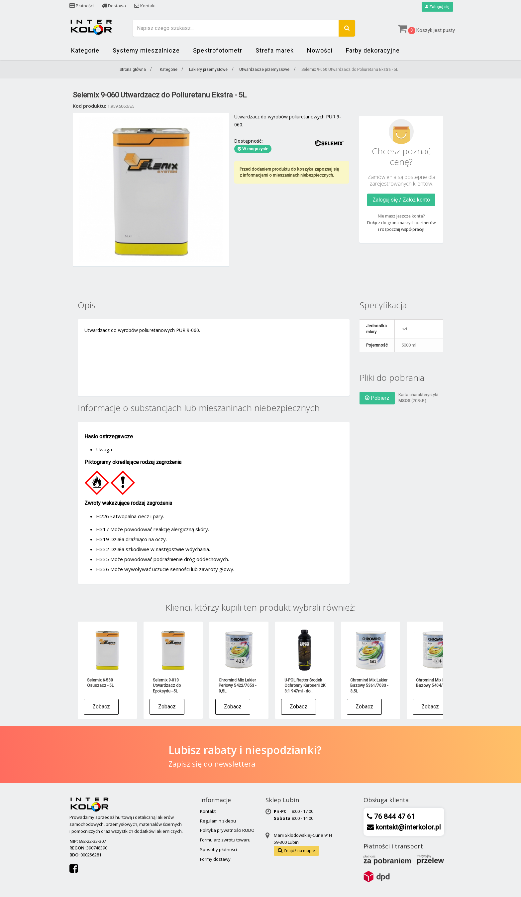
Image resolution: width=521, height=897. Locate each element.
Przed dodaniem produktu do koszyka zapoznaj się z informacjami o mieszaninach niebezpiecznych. (289, 172)
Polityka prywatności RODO (227, 830)
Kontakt (145, 6)
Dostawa (114, 6)
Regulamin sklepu (218, 821)
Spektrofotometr (217, 50)
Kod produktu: (89, 106)
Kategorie (85, 50)
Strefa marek (275, 50)
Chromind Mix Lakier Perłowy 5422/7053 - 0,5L (237, 685)
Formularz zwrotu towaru (225, 840)
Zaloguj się (437, 6)
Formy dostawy (215, 859)
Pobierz (377, 398)
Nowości (320, 50)
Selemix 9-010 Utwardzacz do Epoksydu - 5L (167, 685)
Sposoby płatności (218, 849)
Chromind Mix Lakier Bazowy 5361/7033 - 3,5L (369, 685)
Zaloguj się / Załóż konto (401, 200)
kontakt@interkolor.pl (407, 827)
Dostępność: (248, 141)
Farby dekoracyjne (373, 50)
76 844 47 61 (393, 817)
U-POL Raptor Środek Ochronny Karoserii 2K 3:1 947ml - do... (304, 685)
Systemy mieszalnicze (146, 50)
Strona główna (133, 70)
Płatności (81, 6)
